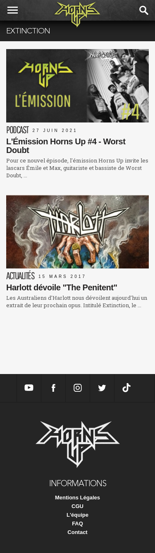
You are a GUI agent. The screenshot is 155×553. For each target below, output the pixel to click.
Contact (77, 532)
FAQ (77, 523)
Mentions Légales (77, 497)
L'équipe (77, 515)
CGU (77, 506)
